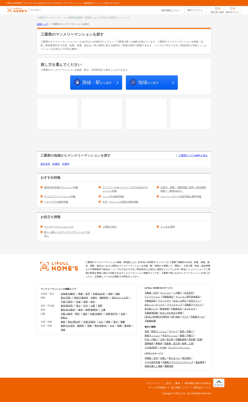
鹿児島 (127, 325)
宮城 (95, 293)
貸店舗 (191, 339)
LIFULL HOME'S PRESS (157, 317)
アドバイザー (164, 301)
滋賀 (85, 314)
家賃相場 (164, 309)
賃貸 (147, 331)
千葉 (63, 301)
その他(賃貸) (151, 347)
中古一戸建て (151, 339)
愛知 (63, 309)
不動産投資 (150, 301)
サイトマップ (153, 383)
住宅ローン (194, 301)
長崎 (89, 325)
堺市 (77, 314)
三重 (103, 309)
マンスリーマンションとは (58, 226)
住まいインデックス (155, 304)
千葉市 (69, 301)
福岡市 (80, 325)
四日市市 (45, 164)
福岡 (63, 325)
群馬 (85, 301)
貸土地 (170, 339)
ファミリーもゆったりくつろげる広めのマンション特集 (125, 189)
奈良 (123, 314)
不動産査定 (167, 296)
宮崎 (119, 325)
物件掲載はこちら (170, 10)
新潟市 (69, 305)
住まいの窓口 (180, 301)
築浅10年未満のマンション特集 (61, 187)
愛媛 (122, 322)
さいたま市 (122, 297)
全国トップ (42, 24)
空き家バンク (151, 309)
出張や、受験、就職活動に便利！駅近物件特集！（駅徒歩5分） (183, 189)
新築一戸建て (186, 335)
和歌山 (64, 317)
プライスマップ (174, 304)
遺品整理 (199, 362)
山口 (101, 322)
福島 (117, 293)
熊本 (96, 325)
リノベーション (152, 296)
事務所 (159, 343)
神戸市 (114, 314)
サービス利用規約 (157, 387)
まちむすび (189, 309)
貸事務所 (149, 343)
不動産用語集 (151, 313)
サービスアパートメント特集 (60, 196)
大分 (112, 325)
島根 (63, 322)
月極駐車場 (180, 339)
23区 (68, 297)
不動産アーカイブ (193, 304)
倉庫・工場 (187, 343)
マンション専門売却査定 (187, 296)
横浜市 (84, 297)
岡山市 (76, 322)
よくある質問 (167, 226)
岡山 (70, 322)
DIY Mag (175, 317)
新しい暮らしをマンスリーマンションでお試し (67, 234)
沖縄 (63, 330)
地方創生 (186, 358)
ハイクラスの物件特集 (56, 201)
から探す (97, 82)
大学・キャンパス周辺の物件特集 (120, 201)
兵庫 (107, 314)
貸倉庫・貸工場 (172, 343)
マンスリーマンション (179, 347)
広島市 (92, 322)
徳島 (108, 322)
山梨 (93, 305)
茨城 (78, 301)
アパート (173, 331)
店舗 (199, 339)
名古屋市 (70, 309)
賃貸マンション (159, 331)
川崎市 (93, 297)
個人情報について (180, 387)
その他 (162, 347)
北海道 (64, 293)
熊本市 (103, 325)
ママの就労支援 (152, 362)
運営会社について (202, 387)
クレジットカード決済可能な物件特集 (180, 196)
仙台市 (101, 293)
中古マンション (170, 335)
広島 (85, 322)
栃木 (93, 301)
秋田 (110, 293)
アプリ (185, 317)
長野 (100, 305)
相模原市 (103, 297)
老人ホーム (174, 358)
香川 (115, 322)
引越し (163, 358)
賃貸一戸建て (186, 331)
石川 (85, 305)
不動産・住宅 (151, 293)
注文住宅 (188, 293)
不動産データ (197, 317)
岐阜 (80, 309)
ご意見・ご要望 (172, 383)
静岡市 (94, 309)
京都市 (98, 314)
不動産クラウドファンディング (177, 362)
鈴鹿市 (56, 164)
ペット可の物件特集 (113, 196)
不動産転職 (150, 321)
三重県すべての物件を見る (193, 155)
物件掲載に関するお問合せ (198, 383)
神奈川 (77, 297)
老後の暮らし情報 (153, 366)
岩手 (88, 293)
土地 (162, 339)
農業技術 (168, 366)
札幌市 (71, 293)
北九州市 (70, 325)
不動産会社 (176, 309)
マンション (165, 293)
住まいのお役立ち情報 (171, 313)
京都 (92, 314)
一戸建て (177, 293)
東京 (63, 297)
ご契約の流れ (109, 226)
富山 (78, 305)
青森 (80, 293)
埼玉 (114, 297)
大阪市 (69, 314)
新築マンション (152, 335)
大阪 (63, 314)
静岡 (88, 309)
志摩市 (65, 164)
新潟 (63, 305)
